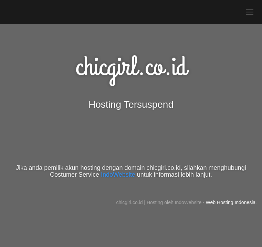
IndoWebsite (118, 174)
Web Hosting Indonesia (231, 202)
